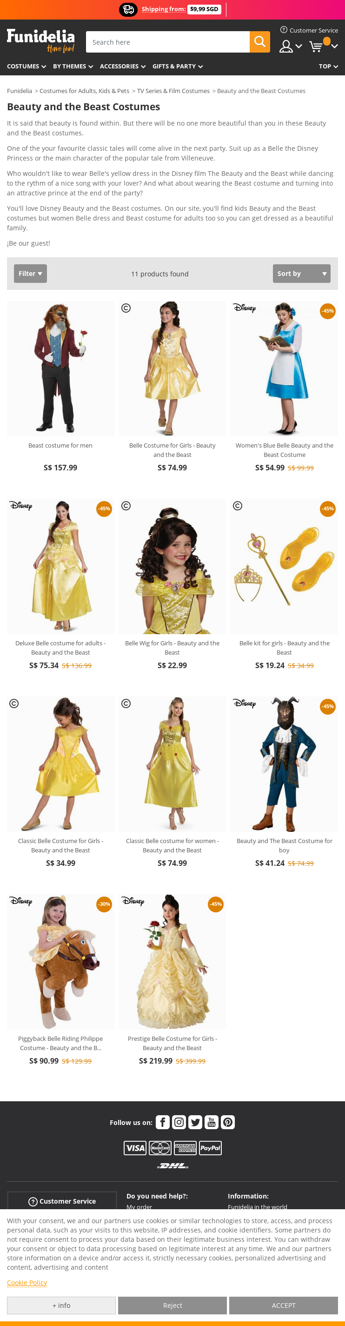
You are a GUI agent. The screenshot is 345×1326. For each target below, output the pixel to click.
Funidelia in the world (257, 1207)
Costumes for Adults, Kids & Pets (84, 91)
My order (139, 1207)
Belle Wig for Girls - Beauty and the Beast (172, 647)
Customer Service (62, 1201)
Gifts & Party (174, 66)
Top (325, 66)
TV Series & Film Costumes (173, 91)
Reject (172, 1305)
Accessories (119, 66)
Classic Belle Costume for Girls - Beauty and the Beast (60, 845)
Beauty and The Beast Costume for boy (284, 845)
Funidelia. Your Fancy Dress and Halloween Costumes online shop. (40, 41)
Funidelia (19, 91)
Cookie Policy (27, 1282)
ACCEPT (284, 1305)
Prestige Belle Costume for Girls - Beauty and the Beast (172, 1043)
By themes (69, 66)
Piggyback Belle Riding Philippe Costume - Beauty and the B (60, 1043)
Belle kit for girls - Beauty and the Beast (284, 647)
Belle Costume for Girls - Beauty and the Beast (172, 450)
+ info (61, 1305)
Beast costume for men (60, 445)
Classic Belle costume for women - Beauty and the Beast (172, 845)
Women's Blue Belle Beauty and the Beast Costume (284, 450)
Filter (27, 273)
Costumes (23, 66)
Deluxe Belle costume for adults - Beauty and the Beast (60, 647)
